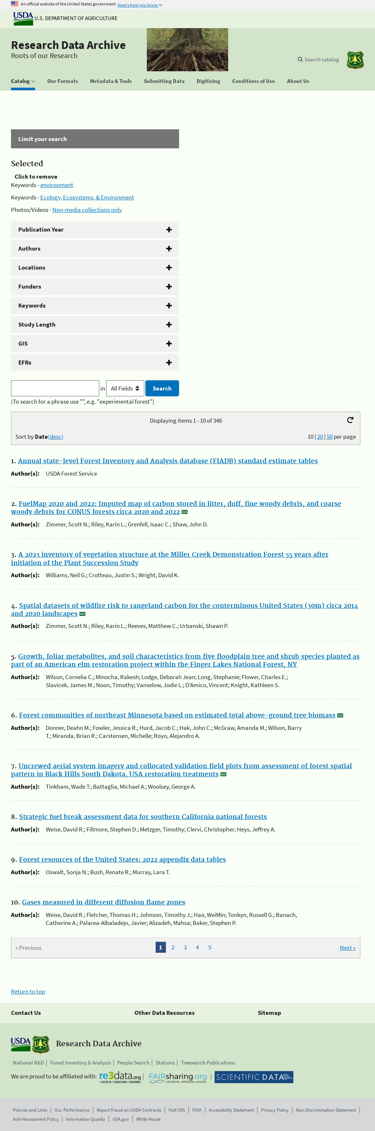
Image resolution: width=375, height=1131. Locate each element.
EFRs (24, 362)
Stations (165, 1062)
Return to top (28, 991)
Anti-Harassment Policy (36, 1119)
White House (148, 1119)
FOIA (196, 1110)
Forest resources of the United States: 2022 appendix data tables (122, 860)
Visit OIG (176, 1110)
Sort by (39, 437)
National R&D (28, 1062)
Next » (348, 948)
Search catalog (322, 59)
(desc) (55, 437)
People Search (133, 1062)
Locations (31, 267)
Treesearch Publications (208, 1062)
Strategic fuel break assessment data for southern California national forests (143, 817)
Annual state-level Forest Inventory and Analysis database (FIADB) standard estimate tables (168, 461)
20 (320, 437)
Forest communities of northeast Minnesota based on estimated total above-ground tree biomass (177, 716)
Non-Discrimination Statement (326, 1110)
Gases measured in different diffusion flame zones (103, 903)
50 (330, 437)
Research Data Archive (68, 45)
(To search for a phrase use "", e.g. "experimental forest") (82, 401)
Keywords (32, 305)
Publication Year (41, 229)
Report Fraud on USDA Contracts (129, 1110)
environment (56, 185)
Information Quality (85, 1119)
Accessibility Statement (231, 1110)
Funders (29, 286)
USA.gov (120, 1119)
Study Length (37, 324)
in (122, 388)
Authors (29, 248)
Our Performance (72, 1110)
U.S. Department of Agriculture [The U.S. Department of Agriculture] (66, 18)
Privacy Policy (275, 1110)
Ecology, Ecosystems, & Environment (87, 197)
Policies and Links (30, 1110)
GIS (22, 343)
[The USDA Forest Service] (355, 60)
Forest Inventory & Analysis (80, 1062)
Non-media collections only (87, 210)
